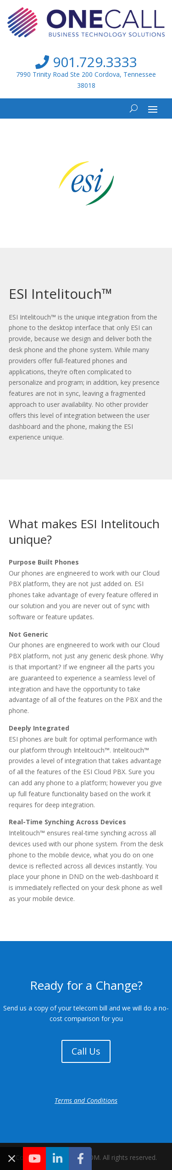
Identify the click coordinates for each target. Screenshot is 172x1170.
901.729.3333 (86, 61)
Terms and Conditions (86, 1100)
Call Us (86, 1051)
